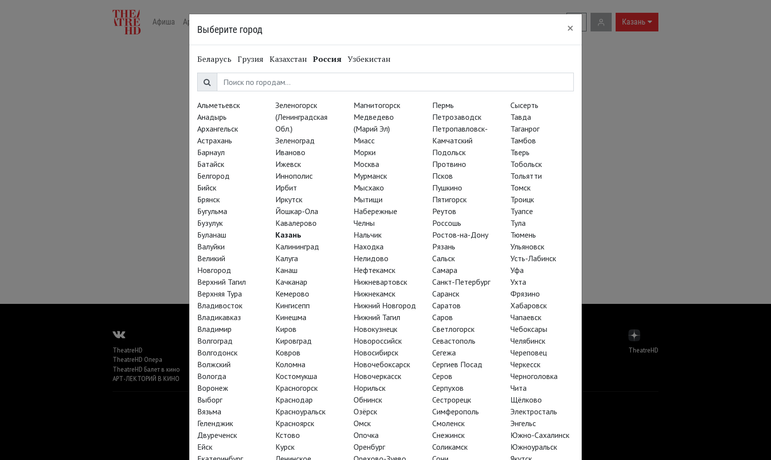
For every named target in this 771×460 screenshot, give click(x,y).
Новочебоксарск (382, 364)
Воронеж (212, 388)
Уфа (517, 270)
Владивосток (219, 305)
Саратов (446, 305)
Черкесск (525, 364)
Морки (365, 152)
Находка (369, 246)
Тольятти (526, 176)
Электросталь (533, 411)
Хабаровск (528, 305)
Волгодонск (217, 352)
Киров (286, 329)
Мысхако (369, 187)
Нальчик (368, 235)
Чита (518, 388)
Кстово (287, 435)
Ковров (287, 352)
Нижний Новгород (385, 305)
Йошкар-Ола (296, 211)
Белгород (213, 176)
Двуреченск (217, 435)
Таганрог (524, 129)
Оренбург (369, 447)
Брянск (208, 199)
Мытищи (368, 199)
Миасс (364, 140)
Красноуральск (300, 411)
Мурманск (370, 176)
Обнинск (368, 400)
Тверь (520, 152)
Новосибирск (376, 352)
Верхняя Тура (219, 293)
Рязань (443, 246)
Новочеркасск (377, 376)
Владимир (214, 329)
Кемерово (292, 293)
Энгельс (523, 423)
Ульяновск (527, 246)
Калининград (297, 246)
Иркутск (288, 199)
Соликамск (450, 447)
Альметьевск (218, 105)
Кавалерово (296, 223)
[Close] (570, 28)
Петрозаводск (456, 117)
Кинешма (290, 317)
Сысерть (524, 105)
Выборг (209, 400)
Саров (442, 317)
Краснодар (294, 400)
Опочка (366, 435)
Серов (442, 376)
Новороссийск (378, 341)
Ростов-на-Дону (460, 235)
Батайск (210, 164)
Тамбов (523, 140)
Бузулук (210, 223)
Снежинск (448, 435)
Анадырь (212, 117)
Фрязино (525, 293)
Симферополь (455, 411)
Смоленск (448, 423)
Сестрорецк (451, 400)
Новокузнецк (375, 329)
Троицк (522, 199)
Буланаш (211, 235)
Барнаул (211, 152)
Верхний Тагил (221, 282)
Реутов (444, 211)
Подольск (449, 152)
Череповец (528, 352)
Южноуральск (533, 447)
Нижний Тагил (377, 317)
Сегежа (444, 352)
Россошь (446, 223)
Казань (288, 235)
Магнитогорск (377, 105)
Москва (366, 164)
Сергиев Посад (457, 364)
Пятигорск (449, 199)
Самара (444, 270)
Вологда (211, 376)
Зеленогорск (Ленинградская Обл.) (301, 117)
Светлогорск (453, 329)
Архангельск (217, 129)
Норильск (370, 388)
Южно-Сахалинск (539, 435)
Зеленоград (295, 140)
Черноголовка (534, 376)
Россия (327, 59)
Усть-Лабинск (533, 258)
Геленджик (215, 423)
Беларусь (214, 59)
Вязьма (209, 411)
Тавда (520, 117)
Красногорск (296, 388)
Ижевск (288, 164)
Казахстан (288, 59)
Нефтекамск (374, 270)
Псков (442, 176)
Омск (362, 423)
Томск (520, 187)
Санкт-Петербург (461, 282)
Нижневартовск (380, 282)
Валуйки (211, 246)
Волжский (214, 364)
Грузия (250, 59)
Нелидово (371, 258)
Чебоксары (528, 329)
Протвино (449, 164)
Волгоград (215, 341)
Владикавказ (219, 317)
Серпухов (448, 388)
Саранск (445, 293)
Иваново (290, 152)
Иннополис (294, 176)
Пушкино (447, 187)
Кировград (293, 341)
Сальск (443, 258)
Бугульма (212, 211)
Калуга (286, 258)
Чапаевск (525, 317)
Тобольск (526, 164)
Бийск (206, 187)
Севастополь (453, 341)
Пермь (443, 105)
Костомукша (296, 376)
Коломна (290, 364)
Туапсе (521, 211)
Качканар (291, 282)
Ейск (204, 447)
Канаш (286, 270)
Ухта (518, 282)
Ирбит (286, 187)
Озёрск (365, 411)
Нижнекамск (374, 293)
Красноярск (294, 423)
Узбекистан (369, 59)
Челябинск (527, 341)
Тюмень (523, 235)
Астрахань (214, 140)
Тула (518, 223)
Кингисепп (292, 305)
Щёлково (526, 400)
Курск (285, 447)
